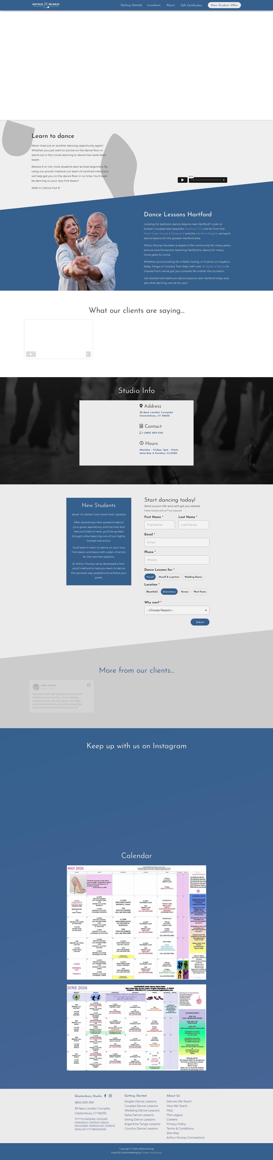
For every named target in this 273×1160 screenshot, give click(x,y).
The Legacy (175, 1115)
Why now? (152, 602)
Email (149, 534)
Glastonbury (169, 592)
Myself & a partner (169, 577)
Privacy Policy (176, 1124)
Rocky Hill (80, 1128)
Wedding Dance (193, 577)
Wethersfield (99, 1128)
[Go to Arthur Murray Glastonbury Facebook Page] (105, 1096)
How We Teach (177, 1106)
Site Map (173, 1133)
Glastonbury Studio (88, 1096)
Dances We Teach (179, 1101)
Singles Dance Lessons (140, 1101)
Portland (110, 1125)
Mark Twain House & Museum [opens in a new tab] (163, 233)
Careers (172, 1119)
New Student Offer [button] (224, 5)
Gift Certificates (191, 5)
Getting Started (131, 5)
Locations (154, 5)
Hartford (94, 1122)
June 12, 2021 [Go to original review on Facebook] (48, 688)
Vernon (184, 592)
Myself (150, 577)
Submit (200, 622)
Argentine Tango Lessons (142, 1124)
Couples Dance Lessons (141, 1106)
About (170, 5)
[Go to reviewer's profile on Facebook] (36, 687)
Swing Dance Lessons (139, 1119)
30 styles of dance (213, 266)
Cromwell (102, 1118)
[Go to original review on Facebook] (89, 685)
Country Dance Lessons (141, 1128)
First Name (153, 517)
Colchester (90, 1118)
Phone (149, 552)
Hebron (104, 1122)
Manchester (81, 1125)
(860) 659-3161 (84, 1102)
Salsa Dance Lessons (139, 1115)
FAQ (170, 1110)
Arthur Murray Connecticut (186, 1137)
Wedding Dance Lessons (141, 1110)
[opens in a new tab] (136, 925)
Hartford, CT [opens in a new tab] (193, 228)
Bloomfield (152, 592)
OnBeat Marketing (151, 1153)
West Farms (200, 592)
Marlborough (96, 1125)
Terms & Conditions (180, 1128)
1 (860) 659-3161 (151, 432)
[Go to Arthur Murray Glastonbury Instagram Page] (110, 1096)
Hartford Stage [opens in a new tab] (206, 233)
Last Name (187, 517)
